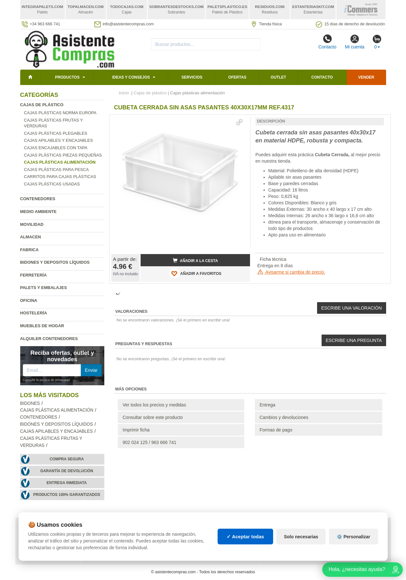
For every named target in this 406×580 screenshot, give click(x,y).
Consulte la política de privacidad (46, 380)
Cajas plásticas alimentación (56, 410)
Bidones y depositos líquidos (55, 262)
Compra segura (66, 459)
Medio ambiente (38, 211)
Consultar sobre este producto (153, 417)
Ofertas (237, 77)
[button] (239, 122)
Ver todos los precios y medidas (154, 404)
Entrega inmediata (67, 483)
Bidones (30, 403)
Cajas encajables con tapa (56, 147)
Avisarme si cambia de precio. (291, 272)
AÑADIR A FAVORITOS (195, 273)
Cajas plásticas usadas (52, 184)
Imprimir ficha (136, 429)
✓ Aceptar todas (245, 536)
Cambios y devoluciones (284, 417)
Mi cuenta (355, 41)
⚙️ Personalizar (353, 536)
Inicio (124, 92)
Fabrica (29, 249)
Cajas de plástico (42, 104)
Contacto (327, 41)
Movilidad (32, 224)
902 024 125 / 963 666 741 (149, 442)
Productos (67, 77)
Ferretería (33, 275)
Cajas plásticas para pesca (56, 169)
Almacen (30, 237)
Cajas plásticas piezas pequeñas (63, 155)
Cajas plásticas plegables (55, 133)
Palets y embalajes (43, 287)
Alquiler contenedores (49, 338)
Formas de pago (276, 429)
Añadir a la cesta (195, 260)
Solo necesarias (301, 536)
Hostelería (33, 313)
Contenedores (38, 198)
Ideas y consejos (131, 77)
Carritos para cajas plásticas (60, 176)
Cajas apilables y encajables (58, 140)
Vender (366, 77)
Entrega (267, 404)
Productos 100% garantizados (66, 494)
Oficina (28, 300)
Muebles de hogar (42, 325)
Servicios (191, 77)
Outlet (278, 77)
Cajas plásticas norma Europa (60, 112)
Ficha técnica (273, 259)
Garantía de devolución (66, 471)
